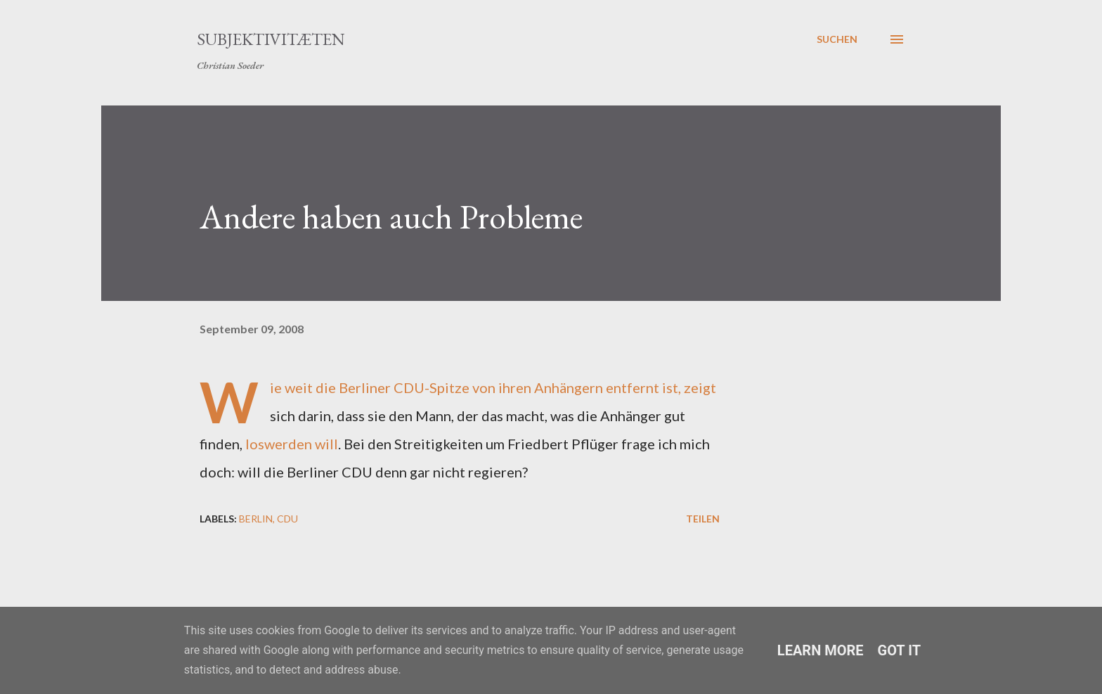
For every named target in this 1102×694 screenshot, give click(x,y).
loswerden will (291, 443)
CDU (287, 519)
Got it (899, 650)
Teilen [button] (703, 519)
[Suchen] (837, 39)
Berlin (256, 519)
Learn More (820, 650)
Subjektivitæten (271, 39)
